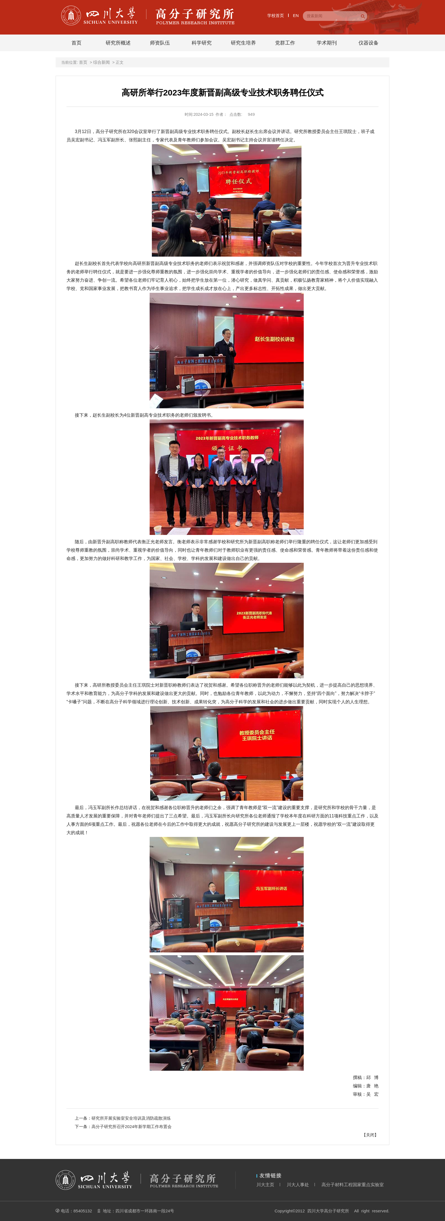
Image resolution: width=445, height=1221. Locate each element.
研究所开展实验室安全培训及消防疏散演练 (131, 1118)
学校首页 (275, 15)
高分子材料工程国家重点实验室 (353, 1184)
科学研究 (202, 43)
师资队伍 (160, 43)
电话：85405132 (76, 1210)
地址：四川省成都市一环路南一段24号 (138, 1210)
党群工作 (285, 43)
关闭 (370, 1134)
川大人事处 (298, 1184)
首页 (76, 43)
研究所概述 (118, 43)
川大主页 (265, 1184)
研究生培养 (243, 43)
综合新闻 (101, 62)
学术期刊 (327, 43)
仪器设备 (369, 43)
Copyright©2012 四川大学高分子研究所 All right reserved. (332, 1210)
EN (296, 15)
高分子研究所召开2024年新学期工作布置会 (132, 1126)
